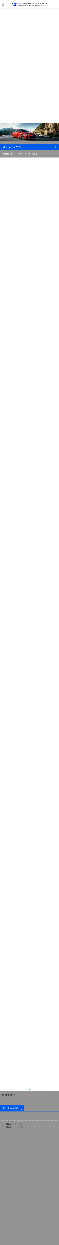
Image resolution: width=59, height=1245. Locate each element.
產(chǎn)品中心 (9, 153)
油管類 (21, 153)
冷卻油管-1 (20, 1127)
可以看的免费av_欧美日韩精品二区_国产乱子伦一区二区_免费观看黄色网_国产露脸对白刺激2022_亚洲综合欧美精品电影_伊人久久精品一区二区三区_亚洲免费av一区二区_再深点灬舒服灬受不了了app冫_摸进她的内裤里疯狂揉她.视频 (28, 58)
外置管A (18, 1124)
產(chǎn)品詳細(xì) (12, 1108)
